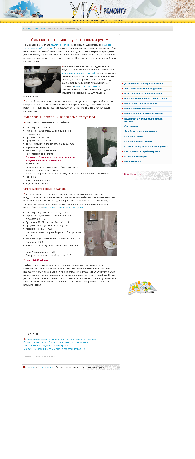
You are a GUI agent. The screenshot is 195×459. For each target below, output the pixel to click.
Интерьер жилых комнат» (138, 141)
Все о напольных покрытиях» (140, 103)
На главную (27, 29)
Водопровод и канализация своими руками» (143, 120)
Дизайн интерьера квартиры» (140, 131)
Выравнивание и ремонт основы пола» (145, 98)
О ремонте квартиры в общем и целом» (146, 146)
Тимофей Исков (40, 357)
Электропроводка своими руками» (143, 88)
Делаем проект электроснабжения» (143, 83)
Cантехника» (131, 126)
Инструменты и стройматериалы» (143, 151)
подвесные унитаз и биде (88, 86)
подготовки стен (60, 44)
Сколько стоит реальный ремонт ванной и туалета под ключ (55, 342)
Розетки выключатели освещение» (143, 93)
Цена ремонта (39, 29)
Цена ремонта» (132, 161)
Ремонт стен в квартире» (138, 108)
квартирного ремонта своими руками (63, 207)
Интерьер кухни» (133, 136)
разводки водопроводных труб (79, 72)
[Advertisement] (49, 310)
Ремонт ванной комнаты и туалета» (143, 114)
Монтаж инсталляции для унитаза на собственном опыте (54, 348)
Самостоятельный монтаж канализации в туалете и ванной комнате (59, 339)
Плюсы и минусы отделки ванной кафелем (46, 345)
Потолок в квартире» (135, 156)
